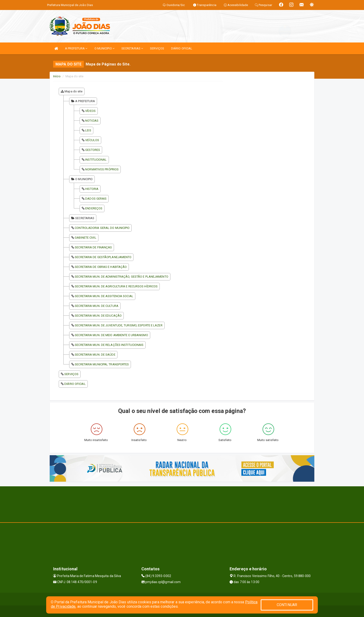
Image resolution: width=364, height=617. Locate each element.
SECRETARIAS (132, 48)
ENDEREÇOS (93, 208)
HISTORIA (91, 189)
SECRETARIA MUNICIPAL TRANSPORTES (102, 364)
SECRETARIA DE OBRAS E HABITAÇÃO (101, 267)
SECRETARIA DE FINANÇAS (93, 247)
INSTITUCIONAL (96, 159)
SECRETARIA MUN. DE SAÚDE (95, 354)
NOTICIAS (91, 120)
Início (57, 76)
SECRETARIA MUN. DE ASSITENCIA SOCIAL (104, 296)
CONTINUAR (287, 605)
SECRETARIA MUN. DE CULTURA (96, 306)
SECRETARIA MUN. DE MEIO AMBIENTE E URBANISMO (111, 335)
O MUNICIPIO (104, 48)
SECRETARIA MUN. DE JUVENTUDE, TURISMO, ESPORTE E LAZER (118, 325)
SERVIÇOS (157, 48)
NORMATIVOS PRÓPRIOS (102, 169)
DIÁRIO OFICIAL (181, 48)
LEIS (88, 130)
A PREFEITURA (76, 48)
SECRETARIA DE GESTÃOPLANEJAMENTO (103, 257)
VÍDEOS (90, 111)
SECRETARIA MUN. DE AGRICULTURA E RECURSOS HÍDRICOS (116, 286)
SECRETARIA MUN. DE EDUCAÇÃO (98, 315)
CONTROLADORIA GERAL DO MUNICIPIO (102, 228)
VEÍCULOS (92, 140)
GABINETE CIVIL (85, 237)
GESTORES (92, 150)
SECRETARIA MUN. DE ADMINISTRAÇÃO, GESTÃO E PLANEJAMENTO (121, 276)
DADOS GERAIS (96, 198)
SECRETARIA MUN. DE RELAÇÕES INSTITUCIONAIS (109, 345)
